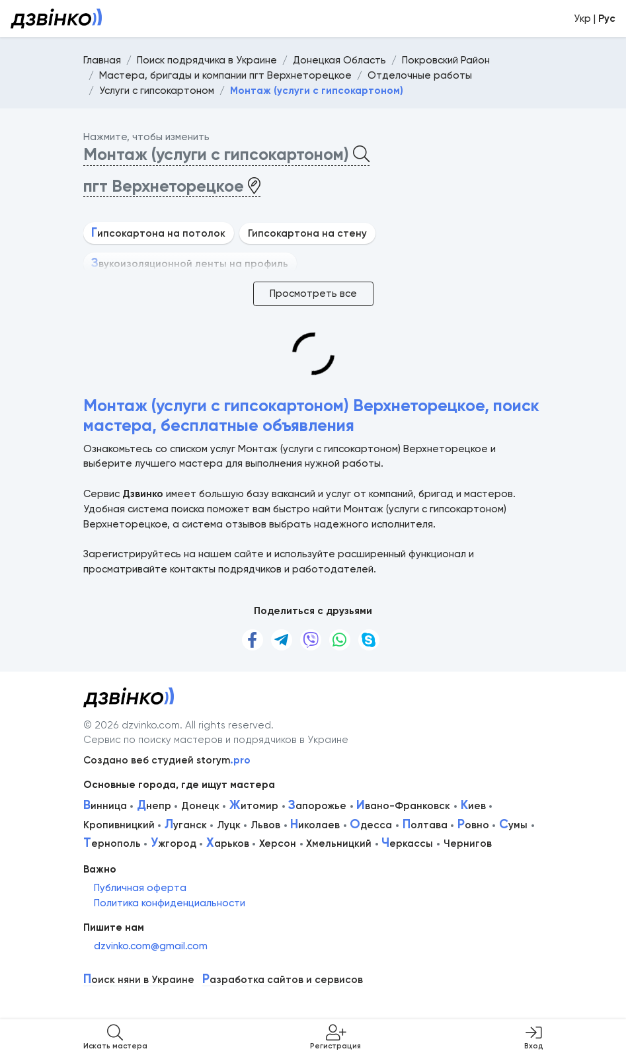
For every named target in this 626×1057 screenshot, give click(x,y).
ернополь (112, 843)
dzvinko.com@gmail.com (151, 946)
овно (473, 825)
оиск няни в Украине (138, 980)
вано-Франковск (403, 806)
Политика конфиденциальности (169, 903)
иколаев (315, 825)
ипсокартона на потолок (158, 233)
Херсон (277, 843)
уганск (186, 825)
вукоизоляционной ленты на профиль (189, 264)
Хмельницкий (339, 843)
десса (371, 825)
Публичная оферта (140, 888)
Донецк (200, 806)
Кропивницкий (119, 825)
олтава (425, 825)
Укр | (594, 18)
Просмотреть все (313, 293)
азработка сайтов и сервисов (282, 980)
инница (105, 806)
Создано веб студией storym (167, 760)
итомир (253, 806)
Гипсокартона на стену (307, 233)
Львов (265, 825)
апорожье (317, 806)
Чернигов (468, 843)
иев (473, 806)
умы (513, 825)
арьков (227, 843)
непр (154, 806)
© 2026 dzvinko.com (131, 725)
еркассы (407, 843)
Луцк (229, 825)
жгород (173, 843)
